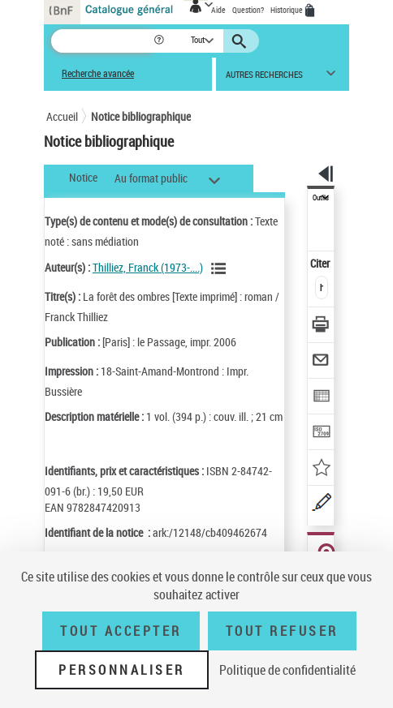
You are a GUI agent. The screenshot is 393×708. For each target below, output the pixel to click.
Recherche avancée (98, 73)
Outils (321, 198)
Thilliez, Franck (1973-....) (148, 267)
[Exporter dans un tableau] (321, 398)
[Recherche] (102, 41)
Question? (248, 9)
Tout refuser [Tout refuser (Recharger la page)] (282, 631)
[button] (160, 41)
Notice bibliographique (141, 116)
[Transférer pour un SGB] (321, 433)
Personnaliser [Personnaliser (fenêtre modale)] (121, 670)
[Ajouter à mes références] (321, 469)
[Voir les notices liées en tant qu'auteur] (221, 268)
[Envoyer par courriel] (321, 362)
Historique (287, 9)
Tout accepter (121, 631)
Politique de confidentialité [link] (287, 670)
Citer (321, 263)
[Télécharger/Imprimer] (321, 326)
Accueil (62, 116)
